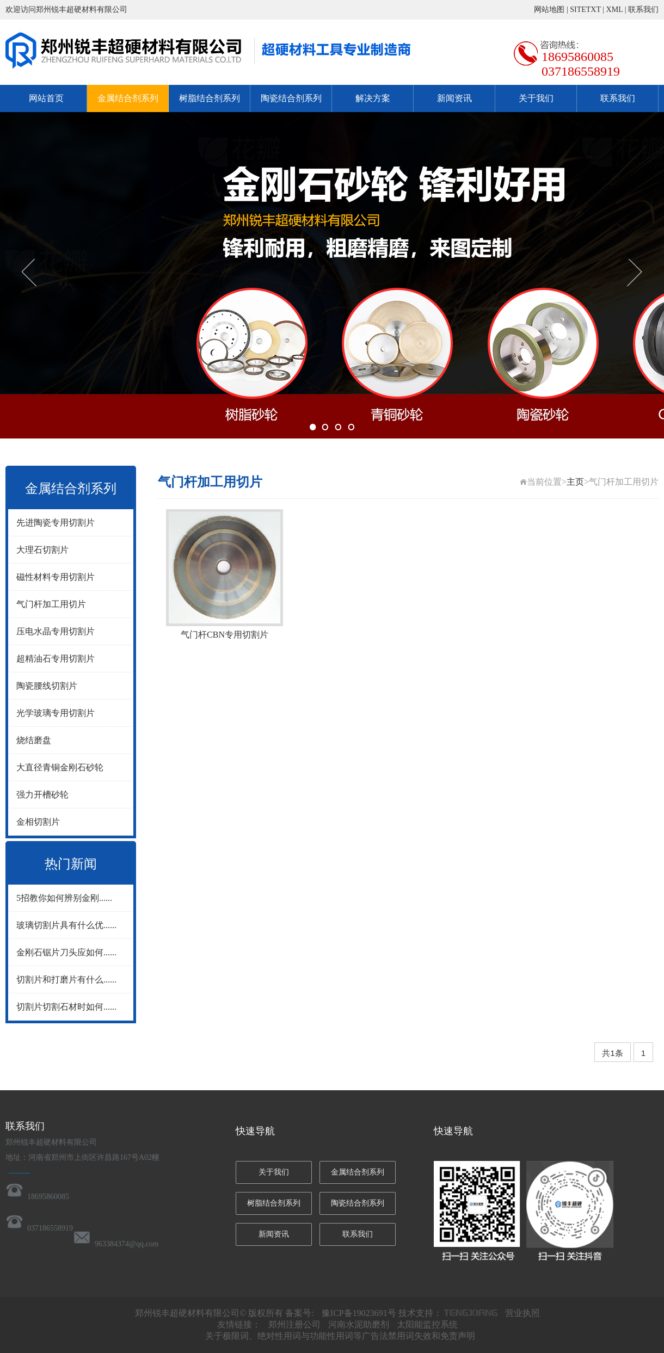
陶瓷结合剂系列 (291, 98)
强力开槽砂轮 (42, 794)
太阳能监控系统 (427, 1324)
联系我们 (643, 9)
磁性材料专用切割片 (55, 577)
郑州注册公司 (294, 1324)
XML (614, 9)
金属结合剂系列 (127, 98)
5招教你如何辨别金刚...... (64, 898)
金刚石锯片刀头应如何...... (66, 952)
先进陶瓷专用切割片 (55, 522)
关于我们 (536, 98)
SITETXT (585, 9)
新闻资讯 (454, 98)
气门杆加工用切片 (51, 604)
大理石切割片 (42, 549)
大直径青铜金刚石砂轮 (59, 767)
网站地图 (549, 9)
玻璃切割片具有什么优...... (66, 925)
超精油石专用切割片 (55, 658)
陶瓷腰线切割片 (46, 685)
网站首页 (46, 98)
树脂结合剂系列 (209, 98)
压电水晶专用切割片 (55, 631)
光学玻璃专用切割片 (55, 713)
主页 (575, 481)
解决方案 (372, 98)
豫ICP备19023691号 (359, 1313)
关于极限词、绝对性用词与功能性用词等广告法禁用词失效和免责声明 (340, 1335)
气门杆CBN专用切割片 (224, 634)
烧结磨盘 (33, 740)
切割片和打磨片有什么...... (66, 979)
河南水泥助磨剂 (358, 1324)
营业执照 (522, 1313)
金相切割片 (38, 821)
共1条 (612, 1053)
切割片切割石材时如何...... (66, 1006)
